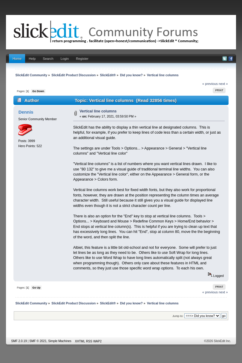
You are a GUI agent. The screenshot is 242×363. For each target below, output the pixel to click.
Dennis (26, 112)
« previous (210, 84)
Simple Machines (59, 341)
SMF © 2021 (37, 341)
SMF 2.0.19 (19, 341)
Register (82, 58)
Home (17, 58)
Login (65, 58)
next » (223, 84)
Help (32, 58)
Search (48, 58)
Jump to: (177, 316)
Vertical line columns (98, 111)
